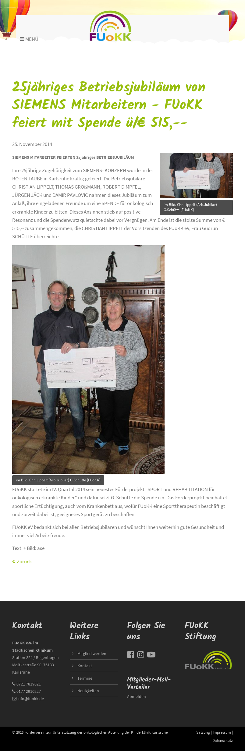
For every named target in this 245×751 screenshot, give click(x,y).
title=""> (196, 174)
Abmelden (136, 696)
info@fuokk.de (30, 698)
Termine (84, 678)
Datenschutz (222, 740)
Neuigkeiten (88, 690)
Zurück (24, 561)
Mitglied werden (91, 653)
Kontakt (84, 665)
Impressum (222, 732)
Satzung (203, 732)
